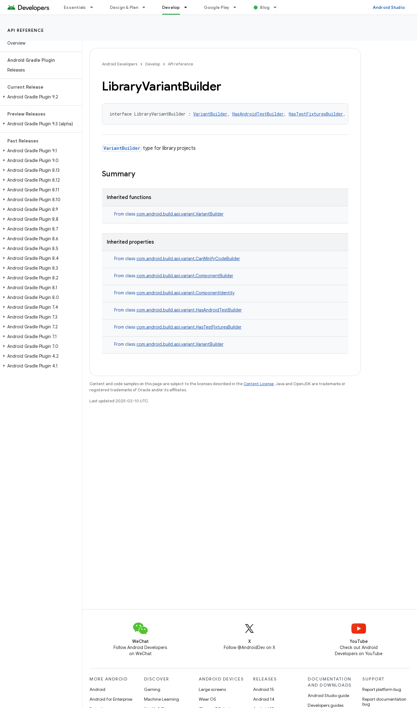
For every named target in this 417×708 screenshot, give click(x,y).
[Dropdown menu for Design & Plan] (146, 7)
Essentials (75, 7)
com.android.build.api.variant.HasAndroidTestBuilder (189, 310)
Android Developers (119, 64)
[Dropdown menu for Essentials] (94, 7)
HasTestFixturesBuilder (316, 114)
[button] (40, 97)
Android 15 (263, 689)
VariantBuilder (210, 114)
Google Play (217, 7)
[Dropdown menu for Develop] (188, 7)
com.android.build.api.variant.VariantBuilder (179, 214)
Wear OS (207, 699)
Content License (259, 383)
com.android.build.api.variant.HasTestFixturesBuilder (188, 327)
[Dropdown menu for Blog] (278, 7)
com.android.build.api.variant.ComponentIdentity (185, 293)
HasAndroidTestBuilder (258, 114)
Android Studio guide (328, 695)
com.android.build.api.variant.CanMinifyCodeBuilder (188, 258)
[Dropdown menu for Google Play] (237, 7)
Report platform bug (381, 689)
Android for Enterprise (110, 699)
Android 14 (263, 699)
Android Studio (389, 7)
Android (97, 689)
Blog (265, 7)
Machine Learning (161, 699)
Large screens (212, 689)
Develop (152, 64)
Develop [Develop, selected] (171, 7)
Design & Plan (124, 7)
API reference (25, 30)
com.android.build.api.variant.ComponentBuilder (184, 275)
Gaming (152, 689)
